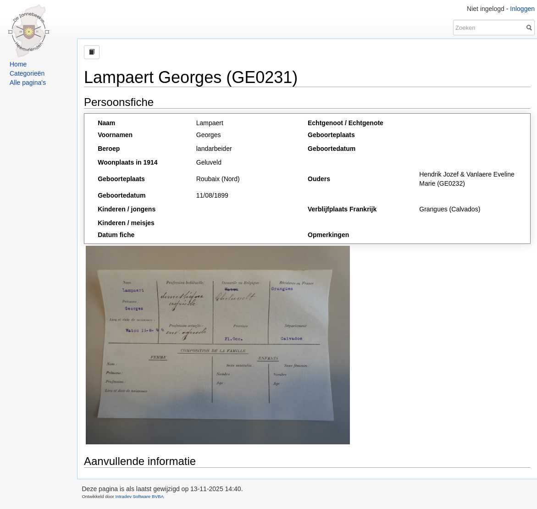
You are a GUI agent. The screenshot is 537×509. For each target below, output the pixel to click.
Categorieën (27, 73)
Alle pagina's (28, 82)
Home (18, 64)
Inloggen (522, 8)
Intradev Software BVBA (139, 496)
